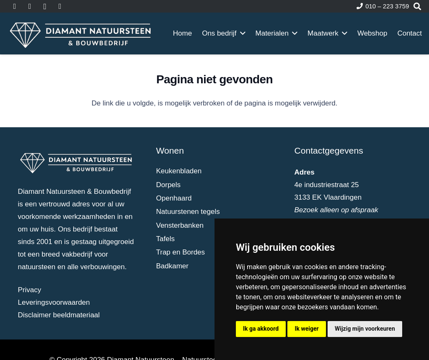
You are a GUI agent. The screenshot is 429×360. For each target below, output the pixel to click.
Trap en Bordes (180, 252)
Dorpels (168, 185)
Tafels (165, 239)
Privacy (29, 290)
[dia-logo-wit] (81, 33)
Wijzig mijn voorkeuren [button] (365, 328)
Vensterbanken (180, 225)
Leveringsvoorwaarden (54, 302)
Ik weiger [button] (306, 328)
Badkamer (172, 266)
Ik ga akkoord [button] (261, 328)
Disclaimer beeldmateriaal (59, 315)
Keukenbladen (179, 171)
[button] (240, 33)
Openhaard (174, 198)
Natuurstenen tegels (188, 212)
